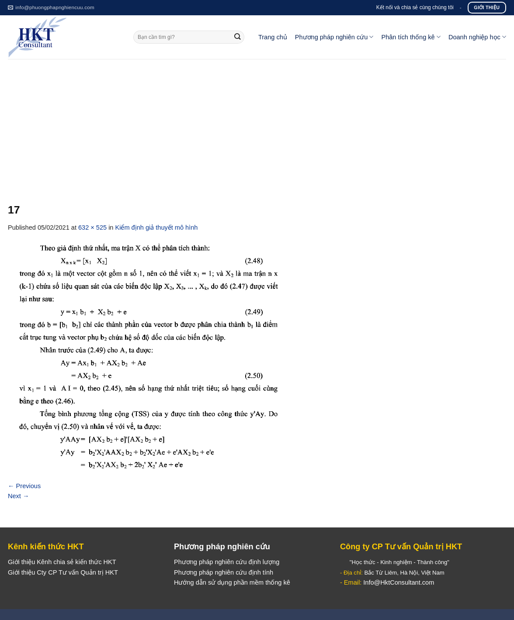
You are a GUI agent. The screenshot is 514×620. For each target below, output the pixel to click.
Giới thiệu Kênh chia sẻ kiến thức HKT (62, 561)
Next (18, 496)
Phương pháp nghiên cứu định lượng (226, 561)
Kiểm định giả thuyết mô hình (156, 227)
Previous (24, 485)
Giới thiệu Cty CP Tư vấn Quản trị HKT (63, 572)
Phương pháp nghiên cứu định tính (223, 572)
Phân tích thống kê (410, 37)
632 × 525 (92, 227)
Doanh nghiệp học (477, 37)
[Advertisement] (257, 124)
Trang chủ (272, 37)
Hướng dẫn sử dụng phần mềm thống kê (232, 582)
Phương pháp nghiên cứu (334, 37)
